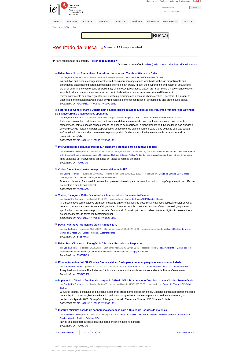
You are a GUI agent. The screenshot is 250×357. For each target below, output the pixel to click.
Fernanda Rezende (73, 266)
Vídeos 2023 (109, 303)
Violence (162, 314)
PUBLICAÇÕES (170, 21)
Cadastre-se (151, 1)
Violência (172, 314)
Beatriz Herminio (71, 174)
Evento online (183, 229)
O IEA (56, 21)
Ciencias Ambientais (156, 155)
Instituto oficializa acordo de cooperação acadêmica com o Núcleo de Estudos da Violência (112, 310)
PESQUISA (72, 21)
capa (189, 155)
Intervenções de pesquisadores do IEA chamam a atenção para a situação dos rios (107, 146)
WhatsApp (185, 1)
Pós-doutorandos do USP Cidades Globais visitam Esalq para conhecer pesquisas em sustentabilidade (119, 262)
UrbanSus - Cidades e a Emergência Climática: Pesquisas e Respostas (100, 243)
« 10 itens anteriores (65, 332)
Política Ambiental (137, 155)
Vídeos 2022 (109, 140)
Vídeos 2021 (109, 103)
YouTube (163, 1)
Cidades (123, 155)
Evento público (163, 229)
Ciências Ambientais (166, 151)
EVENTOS (104, 21)
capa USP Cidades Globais (105, 155)
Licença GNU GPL (144, 347)
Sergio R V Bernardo (73, 77)
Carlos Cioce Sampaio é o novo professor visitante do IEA (92, 169)
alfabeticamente (189, 64)
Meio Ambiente (81, 251)
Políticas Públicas (85, 318)
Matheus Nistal (71, 151)
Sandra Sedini (70, 229)
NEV (97, 318)
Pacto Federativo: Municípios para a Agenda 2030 (87, 224)
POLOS (188, 21)
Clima (183, 155)
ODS (174, 229)
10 (98, 332)
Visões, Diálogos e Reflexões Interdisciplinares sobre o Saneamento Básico (103, 195)
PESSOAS (88, 21)
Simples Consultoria (88, 351)
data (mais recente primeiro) (162, 64)
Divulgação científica (138, 251)
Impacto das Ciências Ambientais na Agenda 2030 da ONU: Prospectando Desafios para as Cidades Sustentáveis (125, 280)
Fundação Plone (108, 347)
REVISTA (120, 21)
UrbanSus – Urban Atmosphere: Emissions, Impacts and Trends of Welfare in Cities (108, 73)
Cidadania (86, 155)
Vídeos (96, 103)
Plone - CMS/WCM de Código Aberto (69, 347)
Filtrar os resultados (103, 61)
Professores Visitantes (106, 177)
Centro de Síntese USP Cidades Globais (144, 77)
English (195, 1)
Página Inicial (70, 27)
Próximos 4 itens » (185, 332)
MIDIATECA (153, 21)
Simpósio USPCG (133, 117)
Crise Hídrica (173, 155)
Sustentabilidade (107, 233)
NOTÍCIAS (137, 21)
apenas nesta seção (171, 11)
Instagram (174, 1)
